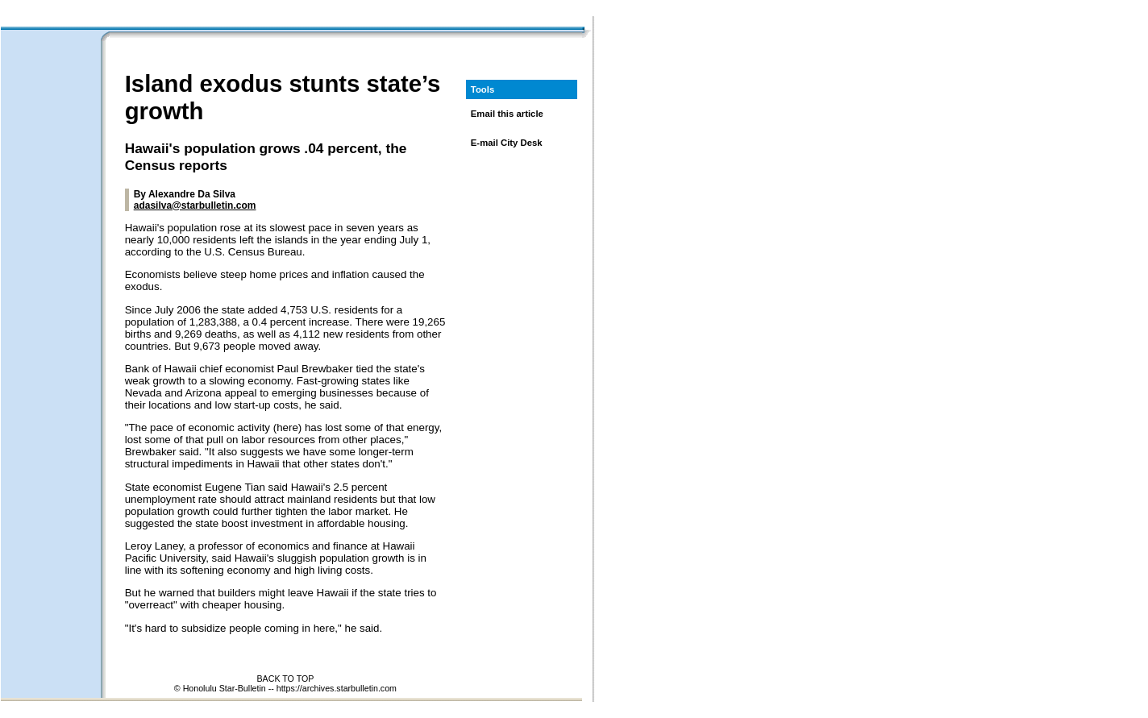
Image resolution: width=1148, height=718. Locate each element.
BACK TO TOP (285, 678)
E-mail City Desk (507, 142)
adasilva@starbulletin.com (195, 205)
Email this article (507, 113)
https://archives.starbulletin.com (337, 688)
